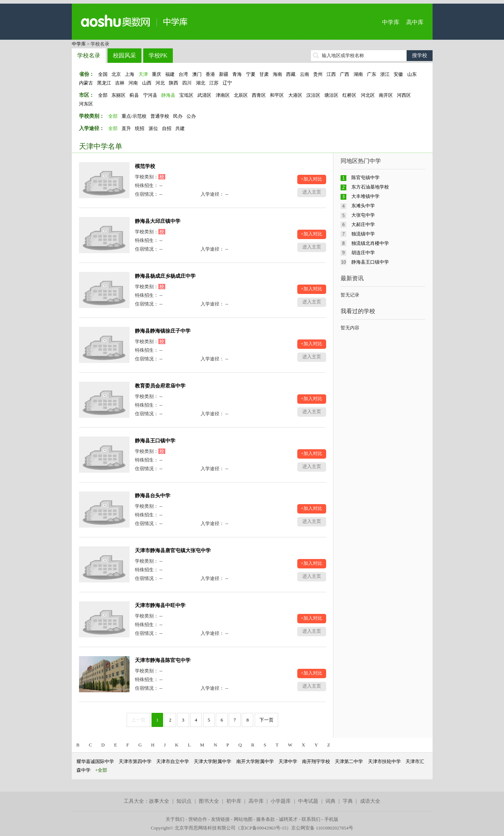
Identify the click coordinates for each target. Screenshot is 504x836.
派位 (153, 128)
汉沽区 (313, 95)
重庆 (156, 74)
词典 (330, 801)
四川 (187, 83)
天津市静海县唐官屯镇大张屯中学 (173, 550)
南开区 (386, 95)
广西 (344, 74)
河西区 (404, 95)
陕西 (173, 83)
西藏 (290, 74)
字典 (348, 801)
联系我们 (311, 819)
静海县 (168, 95)
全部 (103, 95)
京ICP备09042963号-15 (263, 828)
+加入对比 (311, 179)
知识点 (184, 801)
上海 (129, 74)
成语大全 (370, 801)
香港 (210, 74)
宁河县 (150, 95)
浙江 (385, 74)
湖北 (200, 83)
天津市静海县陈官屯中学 (162, 660)
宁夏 (250, 74)
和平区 (277, 95)
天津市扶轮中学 (384, 761)
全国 (103, 74)
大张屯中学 (363, 215)
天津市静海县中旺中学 (160, 605)
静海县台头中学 (152, 495)
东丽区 (118, 95)
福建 (170, 74)
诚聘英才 (288, 819)
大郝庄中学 (363, 224)
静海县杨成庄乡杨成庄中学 (165, 276)
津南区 (223, 95)
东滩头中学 (363, 205)
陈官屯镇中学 (365, 177)
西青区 (259, 95)
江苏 (214, 83)
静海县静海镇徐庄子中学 (162, 331)
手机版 (331, 819)
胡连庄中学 (363, 252)
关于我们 (175, 819)
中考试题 (308, 801)
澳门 (197, 74)
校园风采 (124, 55)
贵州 (318, 74)
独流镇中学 (363, 234)
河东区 (86, 104)
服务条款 (265, 819)
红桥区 (349, 95)
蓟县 (134, 95)
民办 (178, 116)
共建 (180, 128)
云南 (304, 74)
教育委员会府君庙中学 (160, 386)
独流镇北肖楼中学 (370, 243)
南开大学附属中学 (255, 761)
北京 (116, 74)
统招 (139, 128)
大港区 (295, 95)
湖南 (358, 74)
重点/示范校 (134, 116)
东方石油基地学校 (370, 187)
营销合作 (197, 819)
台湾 (183, 74)
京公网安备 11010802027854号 (322, 828)
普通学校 (159, 116)
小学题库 (281, 801)
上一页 (138, 720)
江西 (331, 74)
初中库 (233, 801)
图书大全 (209, 801)
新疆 (223, 74)
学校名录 (88, 55)
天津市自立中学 (172, 761)
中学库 (390, 22)
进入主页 (311, 192)
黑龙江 (104, 83)
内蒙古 (86, 83)
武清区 (204, 95)
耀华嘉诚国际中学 (95, 761)
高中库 (415, 22)
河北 (160, 83)
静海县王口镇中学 (155, 440)
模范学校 (145, 166)
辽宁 (227, 83)
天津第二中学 (349, 761)
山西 (147, 83)
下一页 (266, 720)
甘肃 (264, 74)
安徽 (398, 74)
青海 (237, 74)
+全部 (101, 770)
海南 (277, 74)
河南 (133, 83)
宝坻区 (186, 95)
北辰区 (241, 95)
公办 (191, 116)
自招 (166, 128)
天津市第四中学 (135, 761)
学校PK (158, 55)
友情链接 (220, 819)
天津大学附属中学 (212, 761)
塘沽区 (331, 95)
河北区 (368, 95)
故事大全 (159, 801)
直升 (126, 128)
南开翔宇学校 (316, 761)
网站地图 (243, 819)
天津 (143, 74)
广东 (371, 74)
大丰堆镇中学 (365, 196)
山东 (412, 74)
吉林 (119, 83)
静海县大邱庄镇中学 (157, 221)
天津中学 (288, 761)
